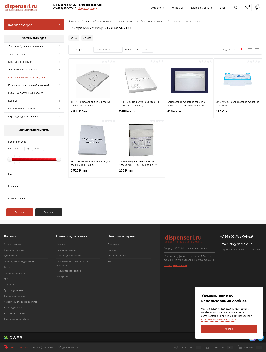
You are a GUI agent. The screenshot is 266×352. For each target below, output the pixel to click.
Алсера (87, 38)
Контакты (176, 7)
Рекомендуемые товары (68, 255)
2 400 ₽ (141, 113)
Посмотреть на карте (175, 265)
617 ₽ (238, 113)
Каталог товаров (34, 24)
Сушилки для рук (12, 244)
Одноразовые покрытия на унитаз (27, 77)
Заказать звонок (87, 8)
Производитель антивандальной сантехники (72, 263)
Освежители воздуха (14, 296)
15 (58, 69)
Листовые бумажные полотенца (26, 46)
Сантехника (10, 284)
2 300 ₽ (93, 113)
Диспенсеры (10, 255)
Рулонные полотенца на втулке (25, 93)
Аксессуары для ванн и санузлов (20, 302)
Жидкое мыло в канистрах (22, 69)
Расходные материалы (15, 313)
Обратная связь (16, 347)
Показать (19, 212)
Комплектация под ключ (68, 271)
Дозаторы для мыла (14, 250)
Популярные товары (66, 250)
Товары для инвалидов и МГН (19, 261)
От (9, 148)
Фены (7, 267)
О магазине (155, 7)
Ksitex (73, 38)
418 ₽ (189, 113)
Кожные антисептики (20, 61)
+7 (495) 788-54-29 (64, 4)
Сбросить (48, 212)
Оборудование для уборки (17, 319)
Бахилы (12, 100)
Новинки (60, 244)
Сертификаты (63, 276)
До (28, 148)
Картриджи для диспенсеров (24, 116)
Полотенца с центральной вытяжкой (28, 85)
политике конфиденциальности (218, 319)
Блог (222, 7)
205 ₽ (141, 173)
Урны (6, 278)
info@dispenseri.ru (90, 4)
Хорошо (229, 329)
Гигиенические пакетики (21, 108)
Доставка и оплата (200, 7)
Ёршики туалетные (13, 290)
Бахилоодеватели (13, 307)
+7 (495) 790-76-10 (64, 8)
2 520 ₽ (93, 173)
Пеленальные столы (14, 273)
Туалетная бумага (18, 54)
